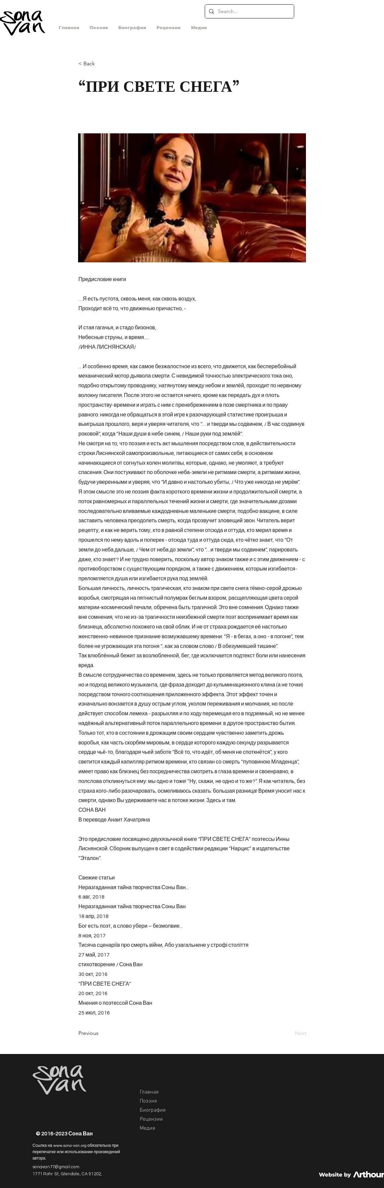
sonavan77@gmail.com (56, 1167)
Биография (153, 1110)
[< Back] (100, 63)
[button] (199, 28)
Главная (149, 1092)
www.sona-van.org (69, 1145)
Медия (147, 1128)
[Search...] (249, 11)
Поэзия (148, 1101)
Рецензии (151, 1119)
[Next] (289, 1033)
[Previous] (100, 1033)
